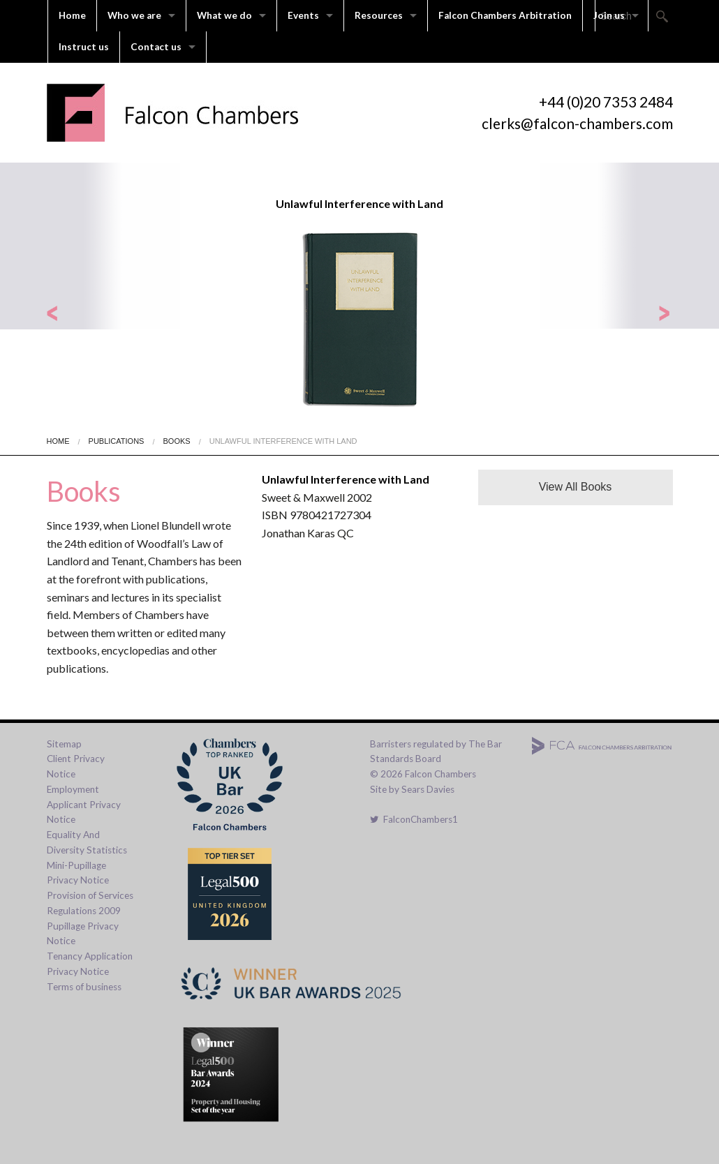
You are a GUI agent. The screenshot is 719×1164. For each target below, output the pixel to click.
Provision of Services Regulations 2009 (90, 903)
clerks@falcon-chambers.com (577, 123)
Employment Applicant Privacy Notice (84, 805)
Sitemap (64, 743)
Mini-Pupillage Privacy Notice (78, 873)
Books (177, 441)
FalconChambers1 (414, 819)
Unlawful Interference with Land (283, 441)
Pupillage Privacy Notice (83, 933)
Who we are (134, 15)
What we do (224, 15)
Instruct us (84, 46)
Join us (609, 15)
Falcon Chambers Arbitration (505, 15)
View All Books (575, 487)
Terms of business (84, 986)
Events (303, 15)
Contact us (156, 46)
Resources (379, 15)
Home (72, 15)
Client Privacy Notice (76, 766)
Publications (116, 441)
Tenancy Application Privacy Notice (90, 963)
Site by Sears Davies (412, 789)
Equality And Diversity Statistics (87, 842)
